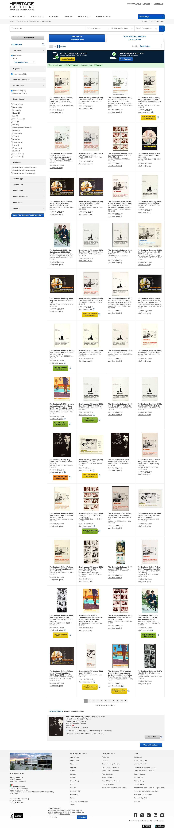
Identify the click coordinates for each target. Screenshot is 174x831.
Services (83, 17)
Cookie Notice (139, 784)
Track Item (152, 737)
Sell (67, 17)
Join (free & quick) (56, 112)
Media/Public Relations (110, 771)
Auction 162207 (55, 623)
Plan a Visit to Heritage (110, 767)
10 (122, 701)
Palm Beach (74, 794)
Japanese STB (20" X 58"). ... (120, 568)
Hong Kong (74, 781)
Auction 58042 (143, 677)
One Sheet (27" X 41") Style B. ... (91, 251)
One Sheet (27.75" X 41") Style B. (91, 405)
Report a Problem (150, 767)
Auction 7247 (54, 356)
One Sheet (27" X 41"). (91, 154)
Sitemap (137, 801)
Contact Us (158, 4)
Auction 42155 (113, 679)
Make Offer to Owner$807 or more (90, 531)
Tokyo (72, 805)
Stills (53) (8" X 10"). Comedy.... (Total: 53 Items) (150, 673)
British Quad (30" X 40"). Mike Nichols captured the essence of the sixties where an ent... (150, 301)
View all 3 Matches (151, 745)
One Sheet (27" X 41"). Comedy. (149, 463)
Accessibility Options (141, 798)
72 (115, 705)
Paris (72, 798)
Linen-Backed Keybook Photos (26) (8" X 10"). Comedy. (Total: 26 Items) (62, 618)
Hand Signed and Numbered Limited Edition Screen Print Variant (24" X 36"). (62, 407)
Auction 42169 (113, 521)
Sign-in (59, 110)
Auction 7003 (113, 354)
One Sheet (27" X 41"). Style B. (120, 405)
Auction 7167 (142, 159)
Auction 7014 (142, 408)
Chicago (73, 767)
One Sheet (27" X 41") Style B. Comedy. (120, 252)
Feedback (137, 767)
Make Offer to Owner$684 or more (60, 635)
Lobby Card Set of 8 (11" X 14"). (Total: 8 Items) (120, 155)
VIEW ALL (98, 65)
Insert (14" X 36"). (91, 672)
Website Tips (138, 777)
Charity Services (108, 784)
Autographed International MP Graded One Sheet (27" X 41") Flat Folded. (61, 156)
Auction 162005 (143, 467)
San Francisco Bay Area (79, 801)
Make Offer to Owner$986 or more (90, 420)
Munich (73, 788)
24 (109, 705)
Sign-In (138, 4)
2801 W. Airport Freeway (19, 788)
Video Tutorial (160, 21)
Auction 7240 (55, 207)
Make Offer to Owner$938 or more (60, 477)
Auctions (36, 17)
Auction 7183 (142, 258)
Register (146, 4)
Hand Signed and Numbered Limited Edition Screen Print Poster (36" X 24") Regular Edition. (120, 674)
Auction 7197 (142, 105)
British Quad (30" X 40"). (61, 203)
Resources (102, 17)
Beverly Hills (75, 760)
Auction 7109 (84, 101)
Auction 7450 (72, 721)
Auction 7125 (84, 675)
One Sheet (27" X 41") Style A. (61, 100)
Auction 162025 (143, 575)
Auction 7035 (113, 408)
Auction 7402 (55, 465)
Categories (16, 17)
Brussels (73, 764)
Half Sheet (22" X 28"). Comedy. (150, 515)
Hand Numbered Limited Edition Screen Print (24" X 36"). (148, 618)
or (142, 767)
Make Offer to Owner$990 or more (60, 424)
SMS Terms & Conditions (143, 794)
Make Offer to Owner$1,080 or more (60, 368)
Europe (73, 774)
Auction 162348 (55, 679)
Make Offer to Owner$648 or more (148, 635)
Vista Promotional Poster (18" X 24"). (61, 462)
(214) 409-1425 (18, 802)
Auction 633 (142, 306)
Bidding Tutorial (139, 774)
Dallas (72, 771)
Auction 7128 (84, 354)
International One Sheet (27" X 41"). (119, 516)
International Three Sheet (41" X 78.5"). (149, 100)
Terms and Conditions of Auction (146, 791)
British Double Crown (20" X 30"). (149, 155)
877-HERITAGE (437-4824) (19, 799)
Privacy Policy (139, 781)
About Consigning (140, 760)
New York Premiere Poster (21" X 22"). (150, 253)
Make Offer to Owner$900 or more (90, 475)
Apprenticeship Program (111, 764)
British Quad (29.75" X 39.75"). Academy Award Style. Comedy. (61, 674)
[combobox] (48, 28)
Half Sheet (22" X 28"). (91, 461)
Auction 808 (112, 105)
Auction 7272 (54, 412)
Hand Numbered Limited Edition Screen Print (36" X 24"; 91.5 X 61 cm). (61, 253)
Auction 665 (83, 254)
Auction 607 (112, 306)
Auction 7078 (142, 205)
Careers (105, 760)
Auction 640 (112, 209)
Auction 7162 (113, 159)
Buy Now (53, 17)
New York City (75, 791)
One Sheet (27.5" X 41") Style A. (91, 98)
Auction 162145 (114, 621)
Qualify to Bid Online (103, 731)
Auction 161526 (114, 256)
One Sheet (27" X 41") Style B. (150, 202)
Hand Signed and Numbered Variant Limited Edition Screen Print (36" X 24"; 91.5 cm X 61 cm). (90, 619)
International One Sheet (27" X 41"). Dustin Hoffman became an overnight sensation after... (120, 205)
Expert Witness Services (111, 781)
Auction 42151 (55, 258)
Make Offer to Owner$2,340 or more (148, 117)
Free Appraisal (125, 59)
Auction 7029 (84, 519)
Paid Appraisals (107, 774)
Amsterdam (74, 757)
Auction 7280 (55, 304)
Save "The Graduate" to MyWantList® (27, 215)
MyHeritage (144, 16)
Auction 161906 (143, 519)
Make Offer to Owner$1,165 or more (90, 314)
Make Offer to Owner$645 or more (90, 687)
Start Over (29, 38)
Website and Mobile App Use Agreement (149, 788)
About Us (105, 757)
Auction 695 (83, 157)
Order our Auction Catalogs (144, 771)
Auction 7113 (83, 302)
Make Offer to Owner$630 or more (119, 691)
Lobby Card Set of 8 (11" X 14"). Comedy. (120, 617)
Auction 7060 (55, 161)
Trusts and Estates (109, 777)
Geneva (73, 777)
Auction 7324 (84, 207)
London (73, 784)
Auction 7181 (112, 463)
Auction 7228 (55, 105)
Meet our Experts (140, 764)
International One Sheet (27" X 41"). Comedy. (149, 570)
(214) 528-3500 (15, 800)
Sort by (135, 46)
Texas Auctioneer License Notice (114, 788)
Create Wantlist (68, 59)
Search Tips (148, 21)
